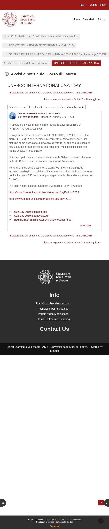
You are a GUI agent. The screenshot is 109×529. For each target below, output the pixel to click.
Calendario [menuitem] (89, 19)
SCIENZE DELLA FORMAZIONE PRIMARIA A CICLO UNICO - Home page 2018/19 (57, 54)
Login (103, 4)
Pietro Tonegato (29, 117)
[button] (84, 5)
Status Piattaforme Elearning (53, 319)
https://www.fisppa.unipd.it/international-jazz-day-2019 (40, 198)
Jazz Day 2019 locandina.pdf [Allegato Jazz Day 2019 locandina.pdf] (28, 211)
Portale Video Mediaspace (53, 314)
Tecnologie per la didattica (53, 308)
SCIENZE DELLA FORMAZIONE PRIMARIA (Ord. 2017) (41, 45)
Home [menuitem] (76, 19)
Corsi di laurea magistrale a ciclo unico (55, 36)
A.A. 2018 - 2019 (14, 36)
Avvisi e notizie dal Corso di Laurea (28, 63)
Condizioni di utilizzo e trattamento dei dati (54, 522)
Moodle (54, 350)
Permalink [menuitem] (85, 225)
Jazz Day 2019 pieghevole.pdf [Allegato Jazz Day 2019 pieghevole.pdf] (28, 215)
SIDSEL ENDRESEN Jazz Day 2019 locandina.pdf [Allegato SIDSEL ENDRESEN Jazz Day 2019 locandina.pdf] (40, 219)
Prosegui (54, 526)
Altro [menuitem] (100, 19)
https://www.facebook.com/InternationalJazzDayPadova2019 (44, 192)
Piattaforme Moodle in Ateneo (53, 303)
